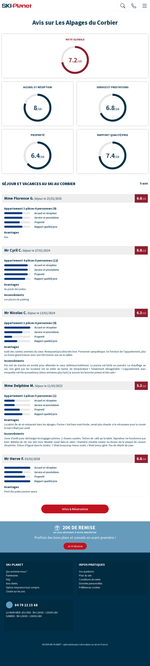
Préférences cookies (89, 587)
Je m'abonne (75, 546)
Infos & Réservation (75, 509)
